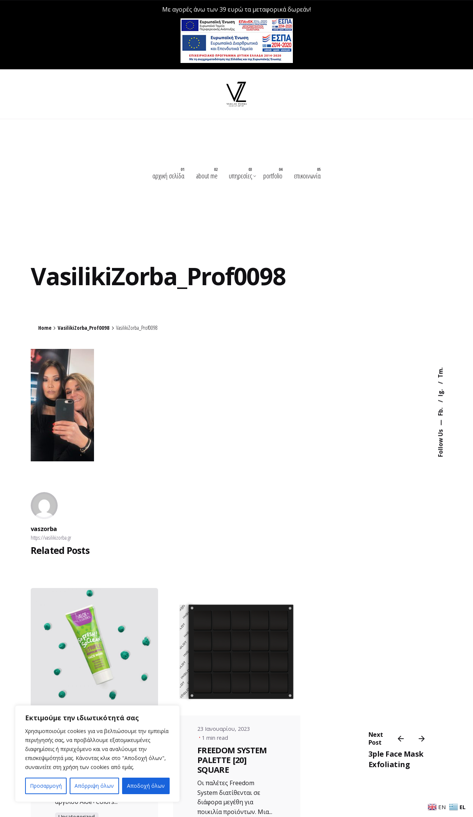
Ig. (440, 392)
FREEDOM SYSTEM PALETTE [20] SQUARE (232, 758)
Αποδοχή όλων (146, 785)
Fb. (440, 411)
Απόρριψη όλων (94, 785)
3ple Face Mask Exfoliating (396, 759)
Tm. (440, 373)
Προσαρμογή (46, 785)
